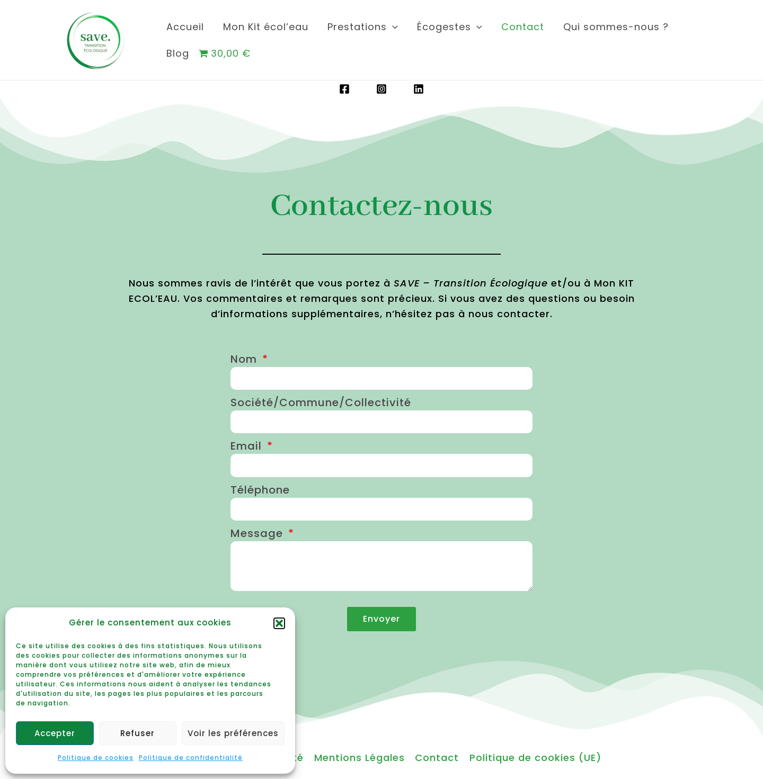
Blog (177, 53)
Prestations (362, 27)
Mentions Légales (360, 757)
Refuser (137, 733)
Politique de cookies (96, 757)
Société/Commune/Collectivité (320, 402)
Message (258, 533)
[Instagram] (381, 89)
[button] (279, 623)
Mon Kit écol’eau (265, 26)
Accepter (54, 733)
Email (247, 445)
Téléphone (260, 489)
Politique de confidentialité (191, 757)
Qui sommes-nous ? (616, 26)
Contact (522, 26)
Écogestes (449, 27)
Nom (245, 359)
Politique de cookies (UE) (534, 757)
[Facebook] (344, 89)
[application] (392, 27)
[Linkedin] (418, 89)
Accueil (185, 26)
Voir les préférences (233, 733)
